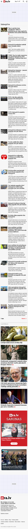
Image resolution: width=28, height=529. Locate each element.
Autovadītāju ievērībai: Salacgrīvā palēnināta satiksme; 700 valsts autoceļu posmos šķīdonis (17, 229)
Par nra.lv (2, 519)
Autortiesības (11, 521)
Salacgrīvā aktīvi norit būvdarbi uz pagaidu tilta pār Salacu (17, 275)
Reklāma (6, 519)
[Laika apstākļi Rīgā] (17, 1)
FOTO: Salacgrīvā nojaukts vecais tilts (16, 112)
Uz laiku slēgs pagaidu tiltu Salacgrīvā (16, 216)
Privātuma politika (15, 519)
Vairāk (14, 443)
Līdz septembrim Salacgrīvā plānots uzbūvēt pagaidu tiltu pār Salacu (17, 288)
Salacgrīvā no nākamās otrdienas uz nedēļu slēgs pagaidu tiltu (16, 157)
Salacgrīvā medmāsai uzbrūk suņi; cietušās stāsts (17, 45)
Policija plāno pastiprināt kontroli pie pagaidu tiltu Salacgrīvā (16, 172)
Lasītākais (4, 324)
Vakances (23, 521)
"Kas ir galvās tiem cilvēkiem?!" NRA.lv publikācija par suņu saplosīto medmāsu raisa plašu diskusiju (17, 30)
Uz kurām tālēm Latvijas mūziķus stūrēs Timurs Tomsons (13, 439)
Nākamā (24, 318)
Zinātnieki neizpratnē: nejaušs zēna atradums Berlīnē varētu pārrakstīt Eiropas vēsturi (14, 362)
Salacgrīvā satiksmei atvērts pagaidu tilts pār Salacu (17, 130)
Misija (10, 519)
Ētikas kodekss (17, 521)
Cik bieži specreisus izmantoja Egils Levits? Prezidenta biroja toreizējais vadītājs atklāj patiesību (14, 384)
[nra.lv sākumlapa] (6, 1)
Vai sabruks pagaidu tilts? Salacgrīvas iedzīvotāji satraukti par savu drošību (16, 187)
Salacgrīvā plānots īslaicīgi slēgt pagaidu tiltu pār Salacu (17, 203)
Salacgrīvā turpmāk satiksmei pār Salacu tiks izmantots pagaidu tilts (17, 263)
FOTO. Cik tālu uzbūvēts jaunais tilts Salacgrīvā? (15, 97)
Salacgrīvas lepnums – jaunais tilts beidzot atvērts (17, 70)
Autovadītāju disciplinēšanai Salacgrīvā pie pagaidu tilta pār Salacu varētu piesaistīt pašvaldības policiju (17, 247)
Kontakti (2, 523)
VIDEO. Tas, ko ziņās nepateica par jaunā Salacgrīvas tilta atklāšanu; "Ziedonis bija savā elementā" (17, 57)
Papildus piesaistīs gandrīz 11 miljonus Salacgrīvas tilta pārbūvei (17, 306)
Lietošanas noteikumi (5, 521)
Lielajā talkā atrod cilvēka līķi (11, 342)
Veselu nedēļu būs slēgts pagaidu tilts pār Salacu (15, 142)
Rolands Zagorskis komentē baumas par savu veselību (14, 406)
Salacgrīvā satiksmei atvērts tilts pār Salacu (17, 85)
